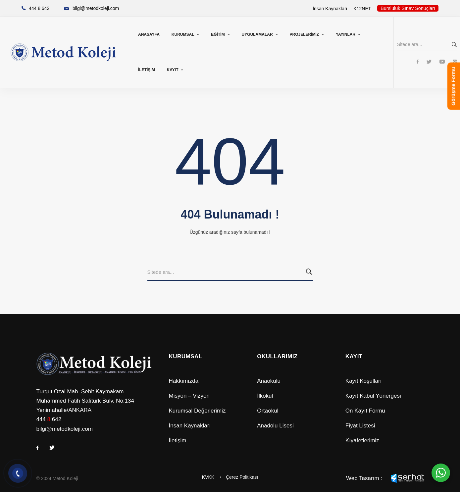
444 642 (49, 419)
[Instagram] (454, 62)
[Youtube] (442, 62)
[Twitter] (429, 62)
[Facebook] (417, 62)
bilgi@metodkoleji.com (64, 429)
